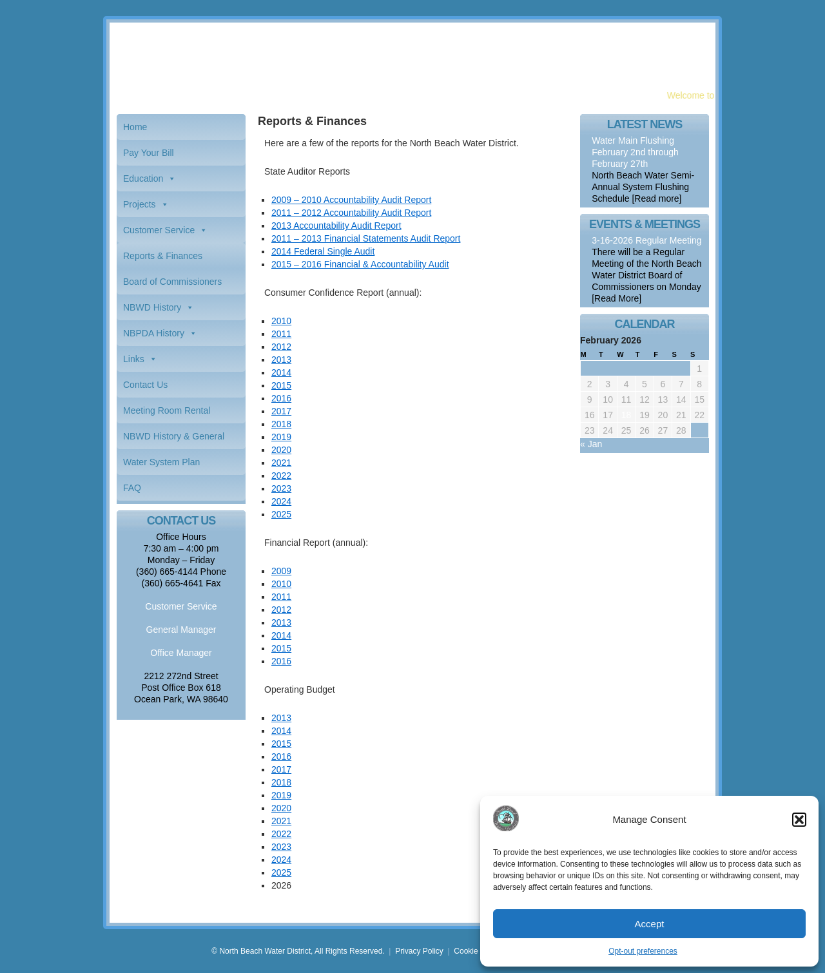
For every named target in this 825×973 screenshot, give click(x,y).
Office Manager (180, 653)
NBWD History (152, 307)
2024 (281, 501)
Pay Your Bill (148, 153)
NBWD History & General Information (173, 440)
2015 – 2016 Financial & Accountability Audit (360, 264)
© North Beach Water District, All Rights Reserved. (297, 951)
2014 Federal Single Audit (322, 251)
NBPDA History (153, 333)
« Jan (591, 444)
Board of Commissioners (172, 281)
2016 (281, 398)
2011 (281, 334)
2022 (281, 475)
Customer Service (159, 230)
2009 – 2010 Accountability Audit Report (351, 200)
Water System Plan (161, 462)
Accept (650, 923)
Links (133, 359)
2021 (281, 463)
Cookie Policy (477, 951)
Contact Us (145, 385)
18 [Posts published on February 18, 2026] (626, 415)
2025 (281, 514)
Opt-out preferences (642, 951)
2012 (281, 347)
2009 (281, 571)
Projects (139, 204)
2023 (281, 488)
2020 (281, 450)
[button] (799, 819)
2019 (281, 437)
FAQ (132, 488)
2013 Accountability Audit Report (336, 225)
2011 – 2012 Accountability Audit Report (351, 212)
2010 (281, 321)
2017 (281, 411)
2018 (281, 424)
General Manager (181, 629)
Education (143, 178)
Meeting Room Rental (166, 410)
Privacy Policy (419, 951)
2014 (281, 372)
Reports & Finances (162, 256)
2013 (281, 359)
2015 (281, 385)
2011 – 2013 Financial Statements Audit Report (365, 238)
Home (135, 127)
